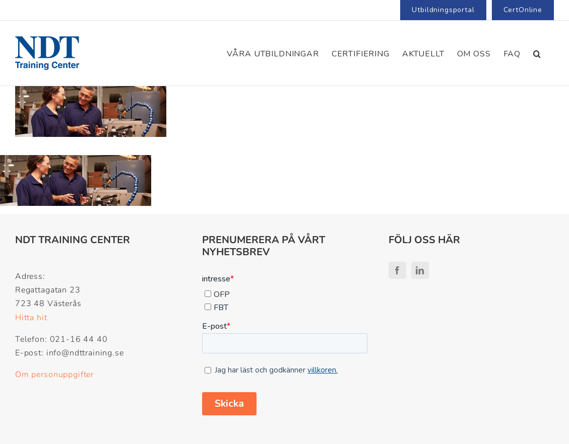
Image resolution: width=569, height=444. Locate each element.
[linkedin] (420, 270)
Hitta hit (31, 317)
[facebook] (397, 270)
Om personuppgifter (54, 374)
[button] (537, 53)
